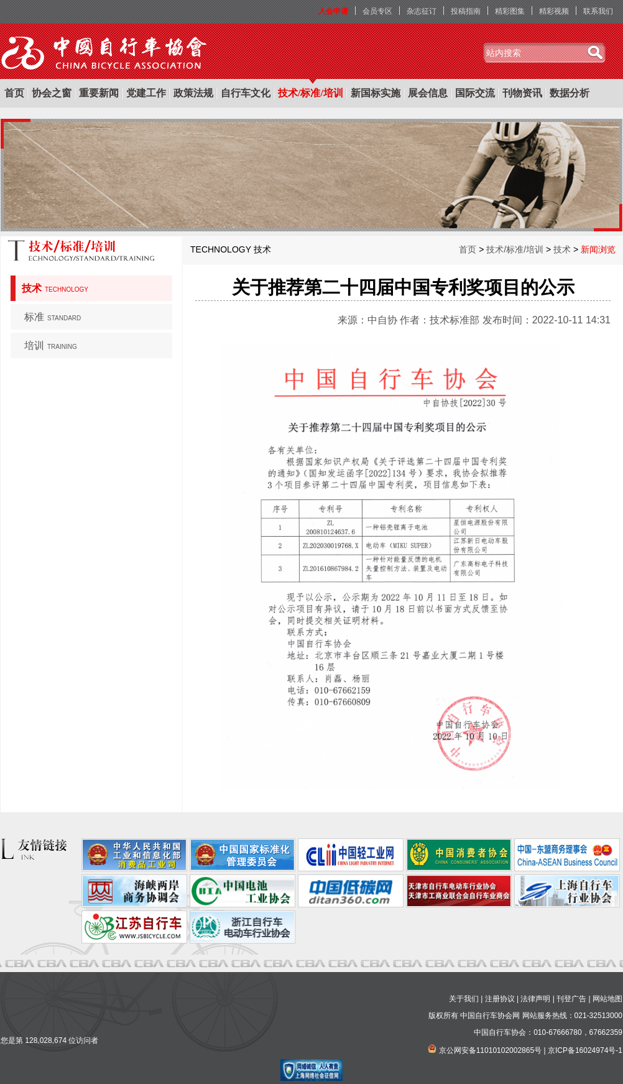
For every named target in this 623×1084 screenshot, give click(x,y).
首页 (14, 93)
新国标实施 (375, 93)
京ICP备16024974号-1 (585, 1050)
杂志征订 (421, 11)
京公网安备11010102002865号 (490, 1050)
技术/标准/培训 (310, 93)
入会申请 (333, 11)
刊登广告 (571, 998)
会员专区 (377, 11)
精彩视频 (554, 11)
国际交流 (475, 93)
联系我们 (598, 11)
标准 (52, 317)
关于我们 (464, 998)
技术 (55, 288)
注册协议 (500, 998)
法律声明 (535, 998)
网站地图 (607, 998)
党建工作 (146, 93)
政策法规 (193, 93)
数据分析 (569, 93)
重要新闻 (99, 93)
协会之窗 (52, 93)
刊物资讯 (522, 93)
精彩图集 (510, 11)
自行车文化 (245, 93)
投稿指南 (466, 11)
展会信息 (428, 93)
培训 (50, 345)
